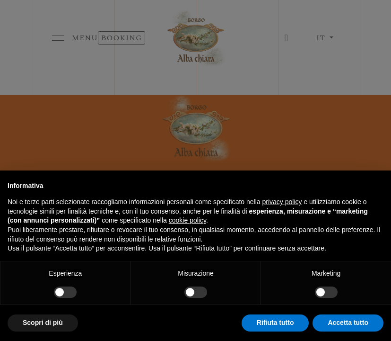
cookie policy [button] (187, 220)
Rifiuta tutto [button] (275, 322)
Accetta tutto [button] (348, 322)
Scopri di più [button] (43, 322)
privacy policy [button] (282, 202)
